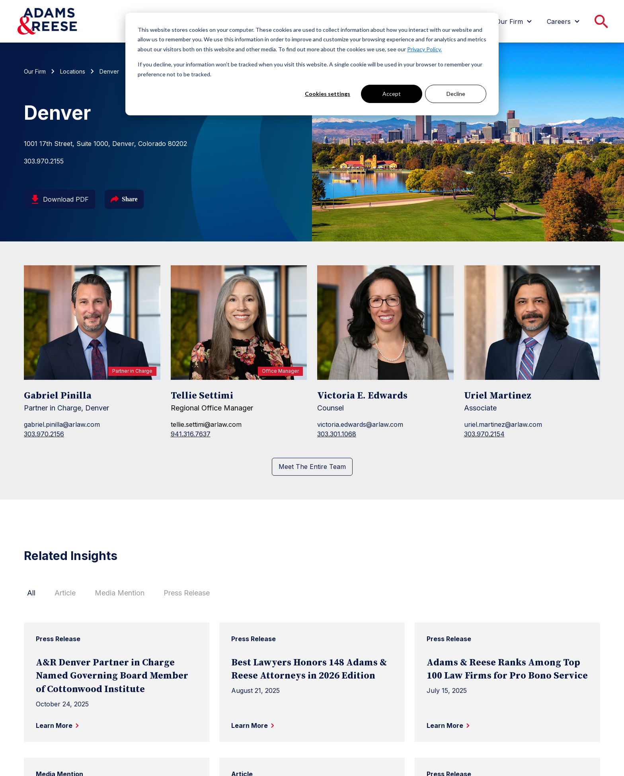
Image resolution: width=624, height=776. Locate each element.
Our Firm (35, 71)
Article (65, 593)
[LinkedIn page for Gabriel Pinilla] (28, 453)
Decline (456, 93)
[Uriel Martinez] (532, 322)
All (31, 593)
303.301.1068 (336, 434)
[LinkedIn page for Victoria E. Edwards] (322, 453)
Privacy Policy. (424, 49)
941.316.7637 (191, 434)
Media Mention (119, 593)
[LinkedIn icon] (28, 453)
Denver (109, 71)
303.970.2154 (484, 434)
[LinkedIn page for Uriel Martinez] (469, 453)
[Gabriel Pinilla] (92, 322)
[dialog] (312, 64)
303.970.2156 (44, 434)
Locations (72, 71)
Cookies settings (327, 93)
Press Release (187, 593)
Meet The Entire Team (312, 467)
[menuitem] (515, 21)
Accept (391, 93)
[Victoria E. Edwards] (385, 322)
